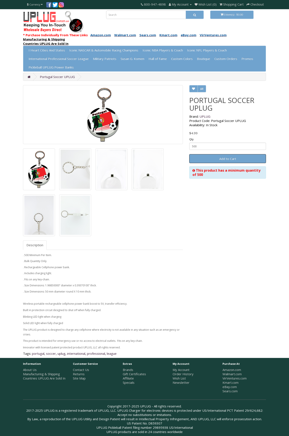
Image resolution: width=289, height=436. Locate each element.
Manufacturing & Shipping (41, 374)
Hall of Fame (158, 58)
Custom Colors (182, 58)
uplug (61, 353)
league (112, 353)
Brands (128, 370)
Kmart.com (230, 382)
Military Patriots (104, 58)
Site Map (79, 378)
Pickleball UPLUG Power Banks (51, 67)
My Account (181, 370)
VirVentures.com (235, 378)
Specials (128, 382)
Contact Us (81, 370)
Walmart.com (232, 374)
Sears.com (230, 391)
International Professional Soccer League (59, 58)
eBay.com (230, 387)
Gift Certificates (134, 374)
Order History (183, 374)
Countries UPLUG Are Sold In (44, 378)
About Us (30, 370)
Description (34, 245)
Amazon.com (232, 370)
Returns (79, 374)
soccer (51, 353)
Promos (247, 58)
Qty (191, 139)
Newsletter (181, 382)
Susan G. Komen (132, 58)
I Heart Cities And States (47, 50)
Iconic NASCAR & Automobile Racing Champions (103, 50)
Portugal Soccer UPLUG (57, 77)
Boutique (203, 58)
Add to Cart (227, 158)
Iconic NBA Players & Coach (163, 50)
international (76, 353)
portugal (38, 353)
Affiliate (128, 378)
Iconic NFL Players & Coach (207, 50)
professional (96, 353)
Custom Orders (225, 58)
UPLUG (204, 116)
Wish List (179, 378)
